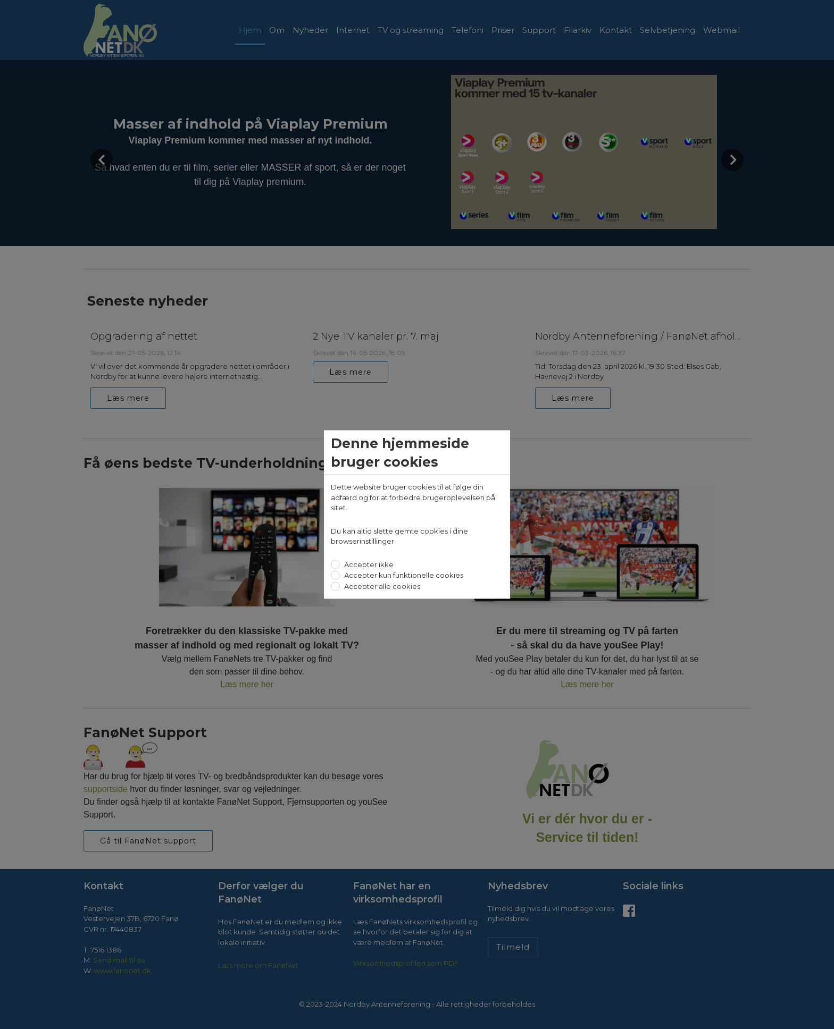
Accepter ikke (368, 564)
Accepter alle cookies (381, 585)
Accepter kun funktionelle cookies (403, 575)
